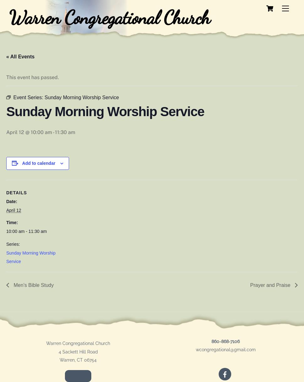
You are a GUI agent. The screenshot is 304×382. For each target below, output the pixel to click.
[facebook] (225, 373)
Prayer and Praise (271, 285)
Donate (78, 375)
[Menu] (285, 9)
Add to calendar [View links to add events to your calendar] (39, 163)
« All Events (20, 56)
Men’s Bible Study (33, 285)
